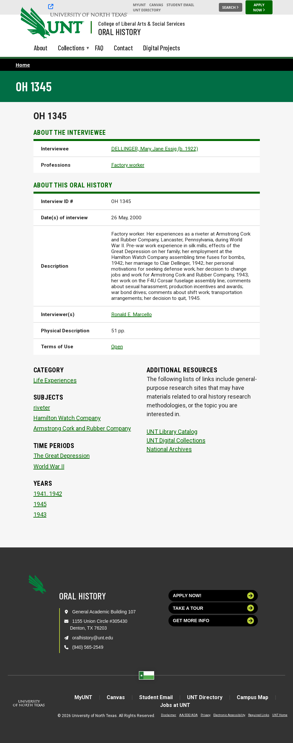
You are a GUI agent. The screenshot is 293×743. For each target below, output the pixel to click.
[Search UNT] (230, 7)
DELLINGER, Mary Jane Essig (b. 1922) (154, 149)
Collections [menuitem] (71, 48)
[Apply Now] (259, 10)
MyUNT (139, 5)
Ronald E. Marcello (131, 314)
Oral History (119, 31)
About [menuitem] (40, 48)
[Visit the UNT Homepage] (74, 23)
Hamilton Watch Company (67, 418)
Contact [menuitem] (123, 48)
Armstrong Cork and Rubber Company (82, 428)
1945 (40, 504)
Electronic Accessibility (229, 715)
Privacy (205, 715)
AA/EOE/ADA (188, 715)
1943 (40, 514)
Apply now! (213, 595)
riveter (41, 407)
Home (23, 64)
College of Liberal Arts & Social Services (141, 23)
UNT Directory (147, 10)
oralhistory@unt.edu (92, 637)
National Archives (169, 449)
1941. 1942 (47, 493)
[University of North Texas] (33, 22)
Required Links (258, 715)
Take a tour (213, 608)
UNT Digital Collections (176, 440)
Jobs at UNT (175, 705)
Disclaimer (168, 715)
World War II (48, 466)
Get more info (213, 620)
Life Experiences (55, 380)
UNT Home (279, 715)
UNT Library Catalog (172, 431)
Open (117, 347)
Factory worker (127, 165)
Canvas (156, 5)
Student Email (180, 5)
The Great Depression (61, 455)
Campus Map (252, 697)
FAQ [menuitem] (99, 48)
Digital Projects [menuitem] (161, 48)
